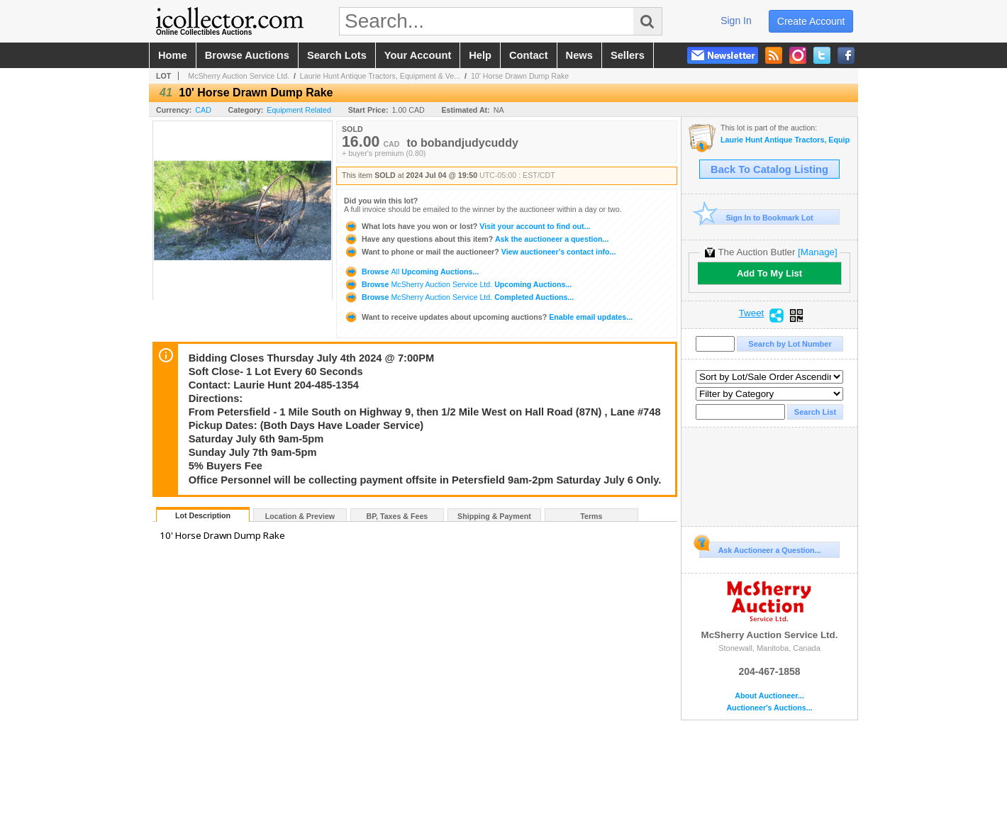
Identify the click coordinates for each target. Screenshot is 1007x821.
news (579, 55)
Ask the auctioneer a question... (476, 239)
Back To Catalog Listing (769, 169)
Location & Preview (300, 516)
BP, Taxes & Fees (397, 516)
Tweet (751, 313)
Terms (591, 516)
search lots (337, 55)
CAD (203, 110)
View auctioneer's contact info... (480, 251)
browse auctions (247, 55)
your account (417, 55)
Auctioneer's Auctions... (769, 708)
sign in (736, 20)
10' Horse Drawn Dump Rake (520, 76)
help (480, 55)
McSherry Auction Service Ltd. (238, 76)
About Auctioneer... (769, 696)
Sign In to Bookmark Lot (756, 217)
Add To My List (769, 273)
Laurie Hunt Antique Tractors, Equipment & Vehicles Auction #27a (785, 140)
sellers (628, 55)
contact (528, 55)
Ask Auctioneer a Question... (759, 548)
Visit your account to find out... (467, 226)
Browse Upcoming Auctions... (411, 271)
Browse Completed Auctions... (459, 297)
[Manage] (817, 252)
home (172, 55)
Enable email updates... (488, 317)
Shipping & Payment (494, 516)
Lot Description (202, 515)
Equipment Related (299, 110)
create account (811, 21)
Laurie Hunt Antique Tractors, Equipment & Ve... (380, 76)
